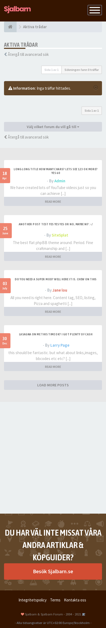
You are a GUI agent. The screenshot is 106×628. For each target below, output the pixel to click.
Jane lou (59, 290)
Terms (55, 599)
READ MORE (53, 201)
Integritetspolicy (32, 599)
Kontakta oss (75, 599)
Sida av (51, 70)
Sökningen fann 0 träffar (82, 70)
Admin (59, 180)
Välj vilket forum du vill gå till (53, 126)
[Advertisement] (53, 458)
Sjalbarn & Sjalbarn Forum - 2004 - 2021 (53, 614)
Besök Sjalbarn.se (53, 571)
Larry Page (59, 345)
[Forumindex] (10, 26)
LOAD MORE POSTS (53, 385)
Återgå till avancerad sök (28, 54)
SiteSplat (60, 235)
